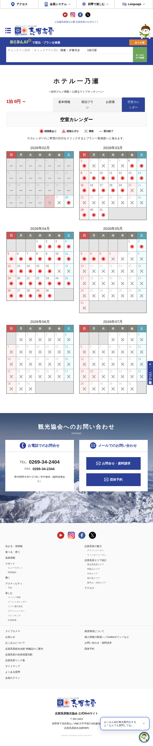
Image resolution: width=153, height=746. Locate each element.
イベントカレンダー (17, 602)
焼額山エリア (93, 569)
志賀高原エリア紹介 (96, 560)
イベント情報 (14, 597)
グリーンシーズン (16, 611)
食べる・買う (12, 552)
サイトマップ (12, 666)
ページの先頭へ (150, 376)
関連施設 (12, 572)
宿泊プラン (87, 104)
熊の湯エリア (93, 578)
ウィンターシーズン (96, 555)
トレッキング (14, 615)
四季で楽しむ (96, 4)
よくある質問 (12, 671)
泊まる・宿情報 (14, 546)
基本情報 (64, 102)
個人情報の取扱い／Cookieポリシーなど (107, 637)
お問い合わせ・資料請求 (98, 642)
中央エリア (92, 573)
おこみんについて (15, 642)
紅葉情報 (12, 620)
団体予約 (116, 479)
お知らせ (10, 637)
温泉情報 (10, 557)
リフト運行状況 (15, 606)
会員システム (58, 4)
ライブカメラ (12, 631)
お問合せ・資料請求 (116, 463)
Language (134, 4)
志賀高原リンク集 (15, 660)
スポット (10, 563)
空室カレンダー (133, 104)
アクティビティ (14, 583)
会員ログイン (12, 677)
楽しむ (9, 593)
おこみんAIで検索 (140, 56)
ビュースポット (15, 568)
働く (7, 577)
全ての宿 (140, 42)
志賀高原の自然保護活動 (18, 654)
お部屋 (110, 102)
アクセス (22, 4)
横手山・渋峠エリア (96, 582)
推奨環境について (94, 631)
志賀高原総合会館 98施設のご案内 (24, 648)
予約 (10, 588)
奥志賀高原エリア (95, 564)
